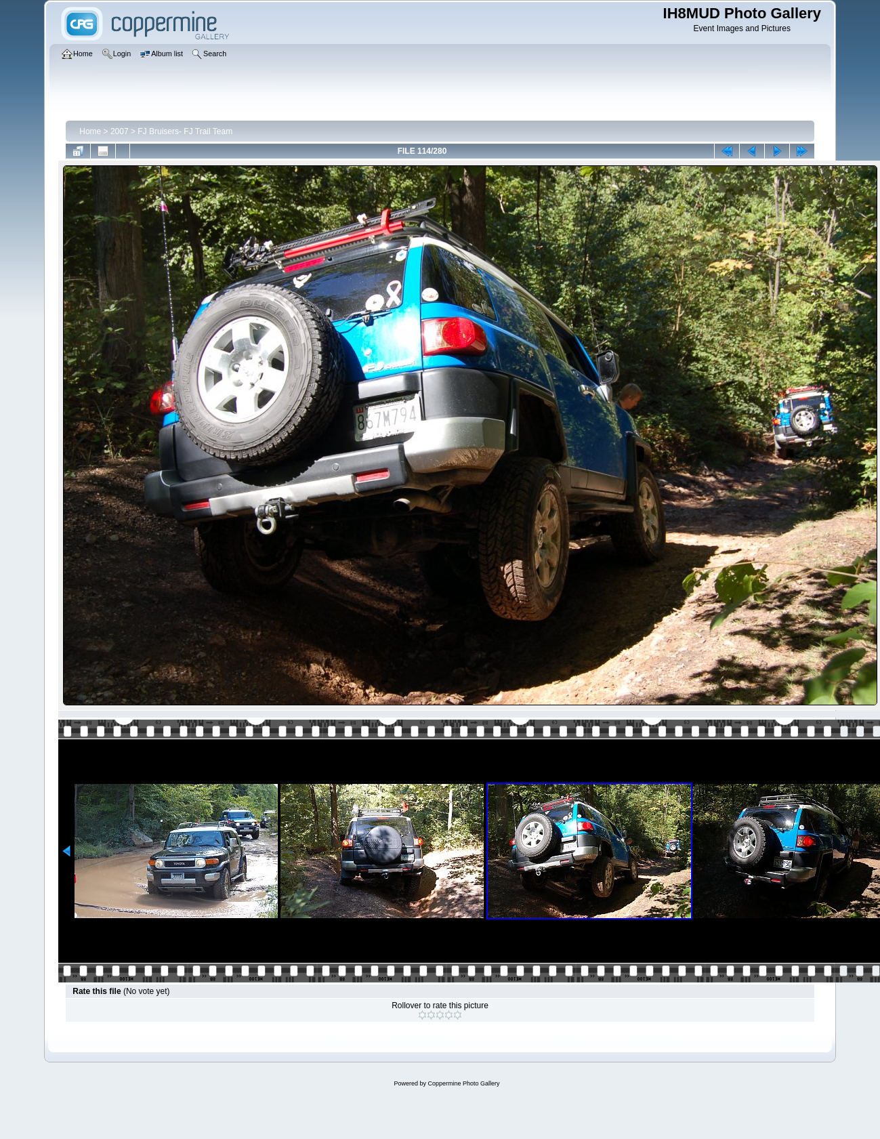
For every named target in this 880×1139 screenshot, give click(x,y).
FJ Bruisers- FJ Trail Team (185, 131)
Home (90, 131)
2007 (119, 131)
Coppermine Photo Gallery (463, 1083)
